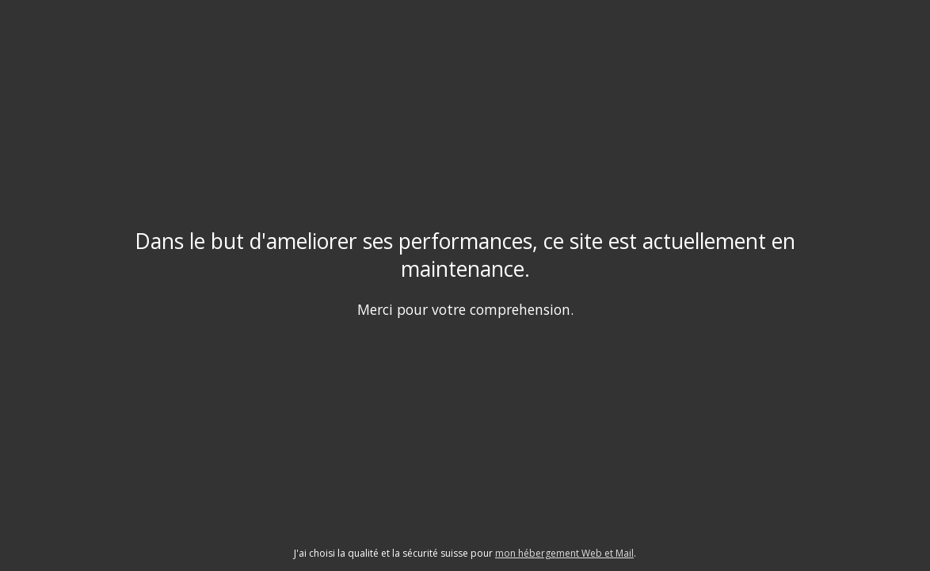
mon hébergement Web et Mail (564, 553)
